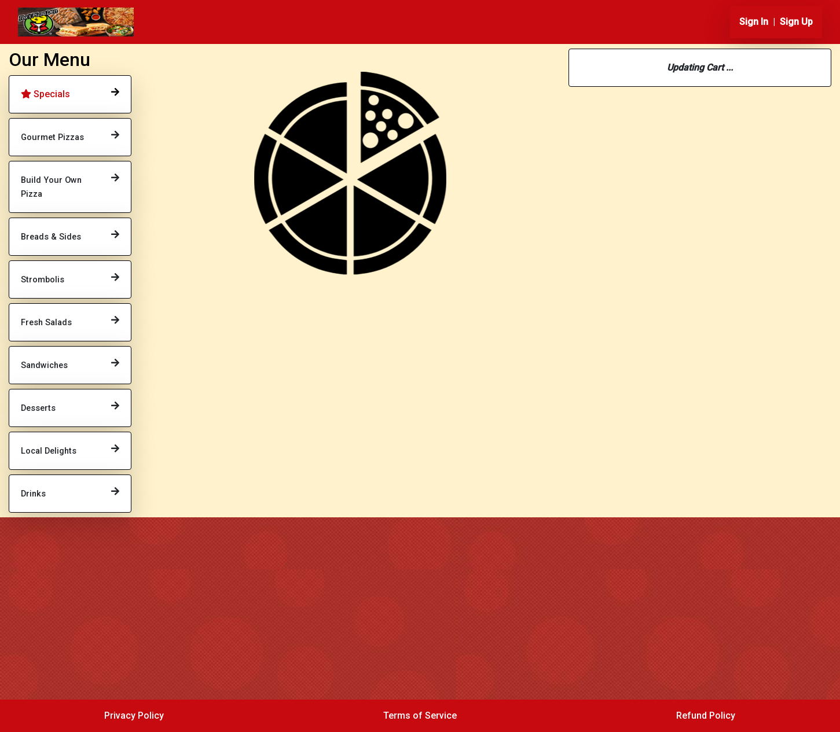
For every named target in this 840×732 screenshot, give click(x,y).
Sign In (753, 21)
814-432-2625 (622, 214)
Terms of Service (420, 715)
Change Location (700, 281)
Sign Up (796, 21)
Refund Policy (705, 715)
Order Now (201, 213)
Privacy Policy (134, 715)
